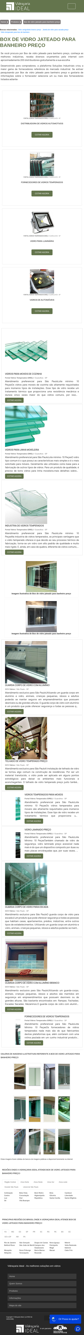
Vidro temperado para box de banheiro (15, 32)
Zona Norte (25, 1182)
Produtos (13, 1291)
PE (55, 1232)
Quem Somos (15, 1283)
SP (27, 1232)
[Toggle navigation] (72, 6)
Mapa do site (15, 1305)
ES (20, 1232)
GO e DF (7, 1237)
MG (12, 1232)
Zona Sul (50, 1182)
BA (62, 1232)
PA (24, 1237)
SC (41, 1232)
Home (12, 1276)
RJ (5, 1232)
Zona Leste (63, 1182)
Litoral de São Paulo (30, 1187)
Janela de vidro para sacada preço (55, 30)
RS (48, 1232)
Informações (15, 1298)
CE (69, 1232)
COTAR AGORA (42, 135)
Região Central (10, 1182)
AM (17, 1237)
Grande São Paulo (11, 1187)
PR (34, 1232)
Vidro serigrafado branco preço (29, 30)
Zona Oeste (38, 1182)
